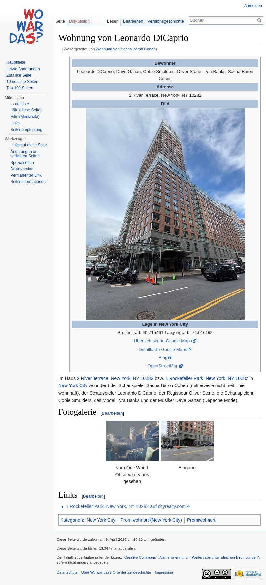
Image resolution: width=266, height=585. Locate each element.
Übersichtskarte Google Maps (163, 340)
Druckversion (21, 169)
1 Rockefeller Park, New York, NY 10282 (206, 378)
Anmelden (253, 5)
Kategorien (71, 520)
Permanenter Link (26, 175)
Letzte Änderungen (23, 69)
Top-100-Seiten (19, 88)
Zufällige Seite (18, 75)
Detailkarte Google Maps (163, 349)
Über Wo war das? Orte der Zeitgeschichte (116, 572)
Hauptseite (15, 62)
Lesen (113, 21)
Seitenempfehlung (26, 129)
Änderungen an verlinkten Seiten (25, 154)
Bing (163, 357)
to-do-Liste (19, 104)
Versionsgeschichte (165, 21)
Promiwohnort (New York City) (151, 520)
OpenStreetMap (162, 365)
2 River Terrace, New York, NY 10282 (115, 378)
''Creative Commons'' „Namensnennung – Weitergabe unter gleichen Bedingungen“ (191, 557)
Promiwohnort (201, 520)
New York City (72, 385)
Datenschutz (67, 572)
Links (14, 123)
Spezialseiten (22, 162)
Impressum (164, 572)
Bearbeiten (112, 413)
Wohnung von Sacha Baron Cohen (126, 49)
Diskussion (79, 21)
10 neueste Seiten (22, 81)
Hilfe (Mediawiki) (24, 116)
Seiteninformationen (28, 181)
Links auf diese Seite (28, 145)
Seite (60, 21)
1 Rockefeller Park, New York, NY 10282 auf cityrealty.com (126, 506)
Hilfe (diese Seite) (26, 110)
